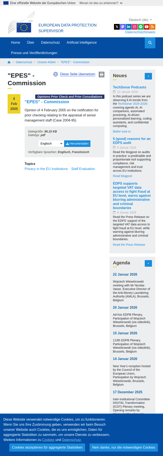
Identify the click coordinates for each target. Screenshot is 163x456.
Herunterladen (77, 143)
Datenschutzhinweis (140, 32)
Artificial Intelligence (82, 42)
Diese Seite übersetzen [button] (77, 74)
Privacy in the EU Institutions (46, 169)
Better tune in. (122, 131)
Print (101, 74)
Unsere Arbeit (46, 62)
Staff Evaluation (83, 169)
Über (30, 42)
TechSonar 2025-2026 (132, 103)
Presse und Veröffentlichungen (34, 53)
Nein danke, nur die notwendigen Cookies (123, 447)
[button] (55, 74)
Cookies (48, 440)
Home (15, 42)
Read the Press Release (129, 244)
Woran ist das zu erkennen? (100, 3)
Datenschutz (50, 42)
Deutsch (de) (139, 20)
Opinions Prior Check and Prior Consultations (69, 96)
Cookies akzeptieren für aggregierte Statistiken (47, 447)
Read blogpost (122, 176)
